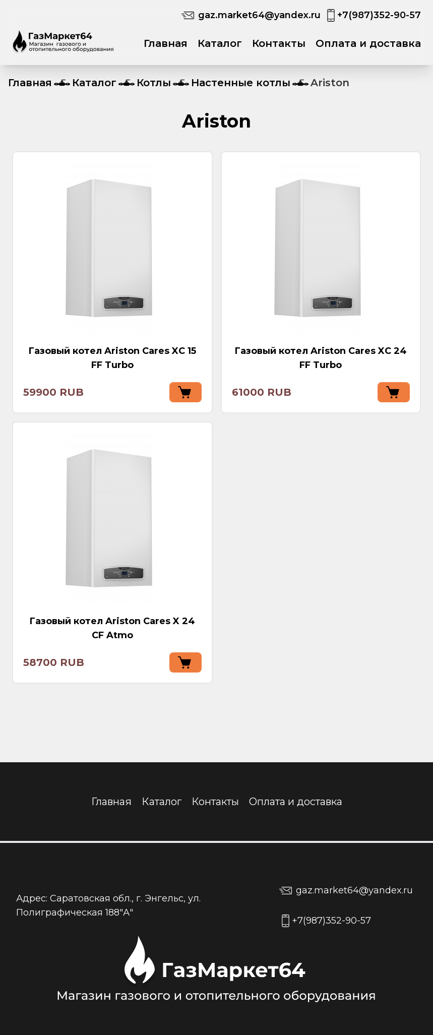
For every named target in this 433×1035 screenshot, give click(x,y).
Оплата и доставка (368, 43)
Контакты (278, 43)
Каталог (220, 43)
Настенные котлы (240, 83)
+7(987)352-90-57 (379, 15)
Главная (166, 43)
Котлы (154, 83)
